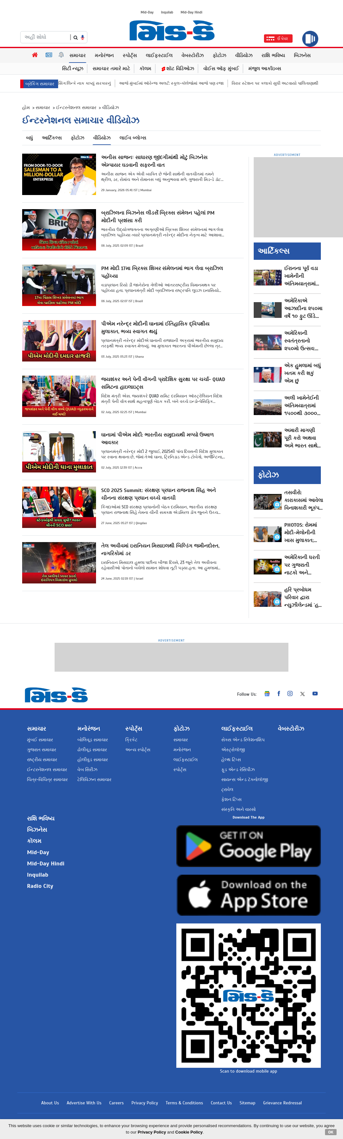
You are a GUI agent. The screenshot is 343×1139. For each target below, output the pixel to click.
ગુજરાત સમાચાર (41, 749)
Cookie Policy (189, 1132)
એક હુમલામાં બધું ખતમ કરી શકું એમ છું (302, 373)
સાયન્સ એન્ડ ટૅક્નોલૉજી (244, 779)
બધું (29, 138)
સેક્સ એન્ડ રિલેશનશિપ (243, 740)
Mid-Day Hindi (191, 12)
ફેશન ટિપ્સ (231, 799)
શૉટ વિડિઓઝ (177, 69)
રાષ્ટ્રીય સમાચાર (42, 759)
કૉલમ (145, 69)
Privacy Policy (144, 1103)
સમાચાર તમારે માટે (111, 69)
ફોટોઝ (219, 55)
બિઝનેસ (302, 55)
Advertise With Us (84, 1103)
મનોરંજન (104, 55)
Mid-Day (147, 12)
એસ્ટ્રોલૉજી (233, 749)
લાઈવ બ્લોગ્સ (132, 138)
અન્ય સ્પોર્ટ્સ (137, 749)
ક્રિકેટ (131, 740)
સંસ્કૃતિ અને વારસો (238, 809)
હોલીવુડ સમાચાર (92, 759)
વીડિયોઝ (243, 55)
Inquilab (167, 12)
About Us (50, 1103)
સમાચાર (77, 55)
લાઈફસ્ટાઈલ (159, 55)
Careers (116, 1103)
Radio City (40, 885)
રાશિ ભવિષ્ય (273, 55)
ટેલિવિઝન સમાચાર (94, 779)
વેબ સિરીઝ (87, 769)
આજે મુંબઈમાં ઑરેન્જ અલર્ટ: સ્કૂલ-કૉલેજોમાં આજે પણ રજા (177, 83)
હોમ (26, 107)
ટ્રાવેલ (227, 789)
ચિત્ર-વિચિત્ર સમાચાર (47, 779)
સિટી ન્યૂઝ (73, 69)
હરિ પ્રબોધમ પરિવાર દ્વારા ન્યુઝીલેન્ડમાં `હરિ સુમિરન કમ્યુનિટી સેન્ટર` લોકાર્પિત (303, 605)
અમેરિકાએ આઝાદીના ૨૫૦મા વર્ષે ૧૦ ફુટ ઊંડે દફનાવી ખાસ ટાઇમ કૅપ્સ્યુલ (303, 316)
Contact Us (221, 1103)
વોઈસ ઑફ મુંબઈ (221, 69)
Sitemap (247, 1103)
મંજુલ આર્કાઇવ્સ (264, 69)
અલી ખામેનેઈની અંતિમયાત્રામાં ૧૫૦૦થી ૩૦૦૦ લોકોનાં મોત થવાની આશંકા (301, 413)
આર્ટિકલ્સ (52, 138)
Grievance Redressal (282, 1103)
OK (331, 1132)
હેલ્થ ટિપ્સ (231, 759)
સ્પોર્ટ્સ (130, 55)
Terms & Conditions (184, 1103)
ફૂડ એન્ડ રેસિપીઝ (238, 769)
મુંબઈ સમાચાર (40, 740)
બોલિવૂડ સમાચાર (92, 740)
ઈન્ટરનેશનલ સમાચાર (76, 107)
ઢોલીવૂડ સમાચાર (92, 749)
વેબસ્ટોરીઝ (192, 55)
